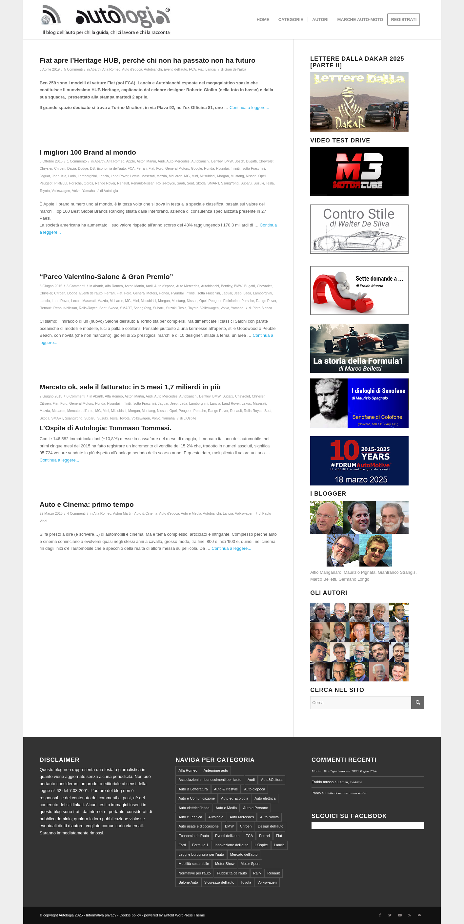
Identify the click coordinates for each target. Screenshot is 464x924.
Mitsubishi (207, 176)
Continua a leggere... (249, 107)
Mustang (237, 176)
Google (196, 168)
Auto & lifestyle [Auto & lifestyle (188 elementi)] (226, 789)
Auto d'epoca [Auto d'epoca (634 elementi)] (254, 789)
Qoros (88, 183)
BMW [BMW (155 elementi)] (229, 826)
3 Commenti (76, 286)
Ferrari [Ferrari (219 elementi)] (264, 836)
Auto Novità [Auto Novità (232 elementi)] (269, 817)
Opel (262, 176)
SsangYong (229, 183)
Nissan (251, 176)
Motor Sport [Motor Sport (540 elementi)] (250, 864)
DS (92, 168)
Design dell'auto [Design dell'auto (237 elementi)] (270, 826)
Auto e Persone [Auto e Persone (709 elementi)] (255, 808)
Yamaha (88, 191)
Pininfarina (231, 301)
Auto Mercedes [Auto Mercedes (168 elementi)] (242, 817)
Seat (190, 183)
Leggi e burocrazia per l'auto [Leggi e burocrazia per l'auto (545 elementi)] (201, 854)
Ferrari (141, 168)
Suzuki (258, 183)
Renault (123, 183)
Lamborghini (87, 176)
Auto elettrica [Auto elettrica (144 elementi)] (264, 798)
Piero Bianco (262, 308)
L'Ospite (190, 418)
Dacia (71, 168)
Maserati (147, 176)
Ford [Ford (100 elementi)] (182, 845)
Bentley (216, 161)
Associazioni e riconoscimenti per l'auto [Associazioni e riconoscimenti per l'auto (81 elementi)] (209, 780)
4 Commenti (76, 513)
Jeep (55, 176)
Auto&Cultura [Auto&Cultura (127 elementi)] (271, 780)
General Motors (177, 168)
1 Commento (77, 161)
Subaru (246, 183)
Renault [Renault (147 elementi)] (273, 873)
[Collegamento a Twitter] (390, 915)
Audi (161, 161)
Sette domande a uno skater (347, 793)
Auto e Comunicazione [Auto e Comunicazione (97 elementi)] (196, 798)
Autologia (111, 191)
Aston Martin (146, 161)
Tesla (270, 183)
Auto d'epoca (132, 69)
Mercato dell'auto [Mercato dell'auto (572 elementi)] (243, 854)
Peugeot (46, 183)
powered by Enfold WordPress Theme (174, 915)
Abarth (96, 69)
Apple (130, 161)
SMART (213, 183)
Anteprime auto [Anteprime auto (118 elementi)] (216, 770)
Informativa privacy (101, 915)
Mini (195, 176)
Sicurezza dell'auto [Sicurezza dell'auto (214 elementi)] (219, 882)
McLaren (175, 176)
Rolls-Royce (165, 183)
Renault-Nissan (142, 183)
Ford (159, 168)
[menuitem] (263, 19)
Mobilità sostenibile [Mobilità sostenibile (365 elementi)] (193, 864)
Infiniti (235, 168)
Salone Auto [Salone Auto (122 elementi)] (188, 882)
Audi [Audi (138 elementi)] (251, 780)
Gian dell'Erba (235, 69)
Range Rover (105, 183)
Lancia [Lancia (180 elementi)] (279, 845)
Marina (317, 771)
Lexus (134, 176)
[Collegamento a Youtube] (400, 915)
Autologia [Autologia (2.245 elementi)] (215, 817)
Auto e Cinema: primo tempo (87, 504)
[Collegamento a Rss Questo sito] (409, 915)
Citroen (59, 168)
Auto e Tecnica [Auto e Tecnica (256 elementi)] (190, 817)
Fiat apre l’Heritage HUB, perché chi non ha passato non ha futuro (147, 60)
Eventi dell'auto (175, 69)
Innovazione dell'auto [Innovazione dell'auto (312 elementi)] (232, 845)
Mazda (161, 176)
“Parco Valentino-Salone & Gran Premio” (106, 276)
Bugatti (251, 161)
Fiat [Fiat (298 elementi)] (279, 836)
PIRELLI (60, 183)
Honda (209, 168)
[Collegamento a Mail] (419, 915)
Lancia (211, 69)
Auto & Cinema (145, 513)
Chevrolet (266, 161)
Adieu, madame (350, 782)
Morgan (223, 176)
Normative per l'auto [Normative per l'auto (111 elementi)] (194, 873)
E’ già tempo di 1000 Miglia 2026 (352, 771)
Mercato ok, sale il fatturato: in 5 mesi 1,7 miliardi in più (130, 387)
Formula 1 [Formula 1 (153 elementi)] (200, 845)
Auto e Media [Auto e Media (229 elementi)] (226, 808)
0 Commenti (76, 396)
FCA (192, 69)
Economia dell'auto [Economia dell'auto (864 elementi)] (193, 836)
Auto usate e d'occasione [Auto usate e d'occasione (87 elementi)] (198, 826)
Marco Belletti (323, 579)
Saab (181, 183)
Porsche (75, 183)
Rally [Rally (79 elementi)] (257, 873)
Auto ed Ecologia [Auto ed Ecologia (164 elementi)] (234, 798)
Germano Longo (353, 579)
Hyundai (222, 168)
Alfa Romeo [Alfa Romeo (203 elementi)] (187, 770)
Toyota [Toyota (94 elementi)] (246, 882)
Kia (63, 176)
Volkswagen (61, 191)
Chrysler (46, 168)
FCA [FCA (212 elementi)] (249, 836)
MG (187, 176)
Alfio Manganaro (325, 572)
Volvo (76, 191)
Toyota (45, 191)
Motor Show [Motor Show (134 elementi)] (224, 864)
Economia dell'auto (111, 168)
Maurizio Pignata (359, 572)
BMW (228, 161)
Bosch (239, 161)
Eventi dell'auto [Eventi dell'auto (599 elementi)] (227, 836)
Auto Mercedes (178, 161)
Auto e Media (191, 513)
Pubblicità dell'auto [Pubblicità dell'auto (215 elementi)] (232, 873)
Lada (72, 176)
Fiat (201, 69)
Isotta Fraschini (253, 168)
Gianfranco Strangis (396, 572)
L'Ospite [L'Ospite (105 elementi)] (261, 845)
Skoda (201, 183)
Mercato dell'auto (80, 411)
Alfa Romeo (111, 69)
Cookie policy (130, 915)
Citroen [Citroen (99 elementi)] (246, 826)
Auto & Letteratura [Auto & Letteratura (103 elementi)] (193, 789)
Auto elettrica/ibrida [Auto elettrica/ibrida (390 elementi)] (193, 808)
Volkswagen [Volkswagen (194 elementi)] (267, 882)
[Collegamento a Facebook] (380, 915)
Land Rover (120, 176)
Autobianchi (153, 69)
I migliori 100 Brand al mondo (88, 152)
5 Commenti (73, 69)
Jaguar (45, 176)
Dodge (83, 168)
